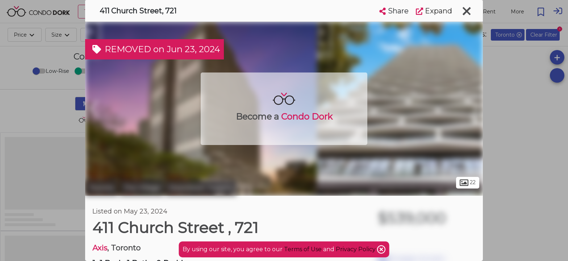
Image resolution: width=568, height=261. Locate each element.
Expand (434, 11)
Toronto (101, 188)
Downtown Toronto (201, 188)
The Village (141, 188)
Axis (99, 247)
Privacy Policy (356, 249)
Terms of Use (303, 249)
